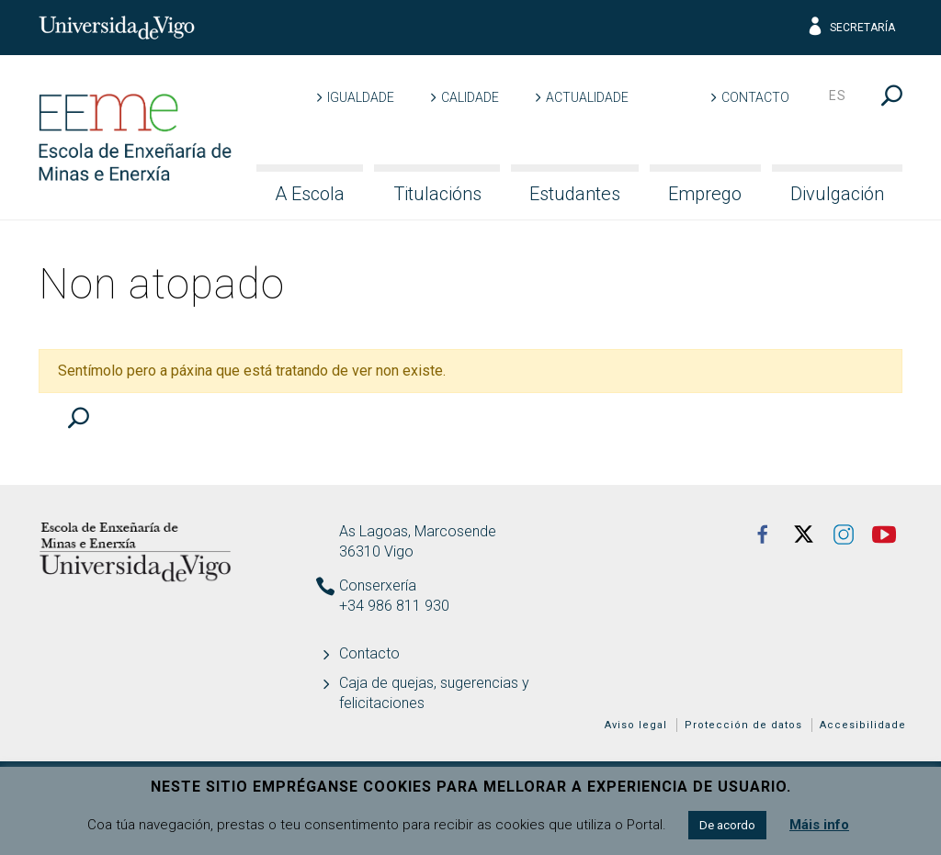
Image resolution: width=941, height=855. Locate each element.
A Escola (310, 194)
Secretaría (850, 27)
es (837, 95)
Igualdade (360, 97)
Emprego (705, 194)
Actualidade (587, 97)
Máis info (819, 824)
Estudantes (574, 194)
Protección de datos (743, 725)
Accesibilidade (863, 725)
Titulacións (437, 194)
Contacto (755, 97)
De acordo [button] (727, 825)
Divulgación (837, 194)
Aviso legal (636, 725)
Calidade (470, 97)
